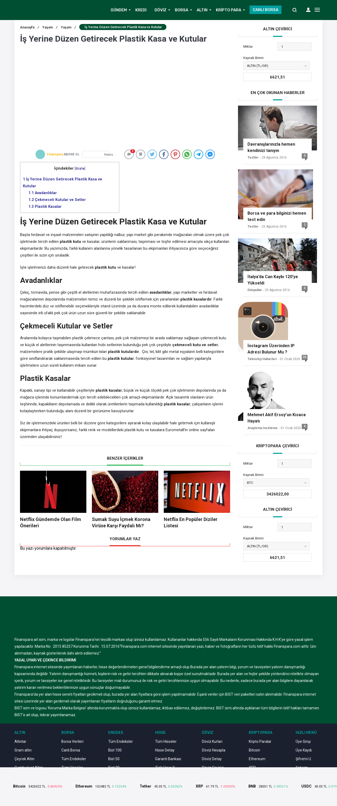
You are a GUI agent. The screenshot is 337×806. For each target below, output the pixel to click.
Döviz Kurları (212, 741)
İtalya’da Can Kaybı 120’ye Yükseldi (272, 280)
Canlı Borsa (70, 750)
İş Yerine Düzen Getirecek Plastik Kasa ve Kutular (62, 182)
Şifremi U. (304, 759)
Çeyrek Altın (24, 759)
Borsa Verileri (72, 741)
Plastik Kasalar (45, 206)
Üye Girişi (303, 741)
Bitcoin (254, 750)
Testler (253, 157)
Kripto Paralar (260, 741)
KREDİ (140, 10)
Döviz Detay (212, 759)
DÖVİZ (160, 10)
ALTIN (202, 10)
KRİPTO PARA (228, 10)
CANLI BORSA (265, 9)
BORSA (181, 10)
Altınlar (20, 741)
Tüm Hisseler (166, 741)
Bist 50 (114, 759)
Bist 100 (115, 750)
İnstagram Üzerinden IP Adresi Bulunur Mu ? (271, 349)
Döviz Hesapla (213, 750)
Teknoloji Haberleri (262, 359)
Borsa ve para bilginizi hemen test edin (276, 216)
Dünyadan (254, 290)
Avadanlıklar (42, 193)
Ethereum (257, 759)
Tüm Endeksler (73, 759)
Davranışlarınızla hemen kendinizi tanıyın (271, 147)
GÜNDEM (119, 10)
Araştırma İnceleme (262, 428)
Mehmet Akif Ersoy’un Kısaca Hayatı (276, 418)
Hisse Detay (165, 750)
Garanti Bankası (168, 759)
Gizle (80, 168)
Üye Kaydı (304, 750)
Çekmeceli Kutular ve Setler (57, 200)
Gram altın (23, 750)
